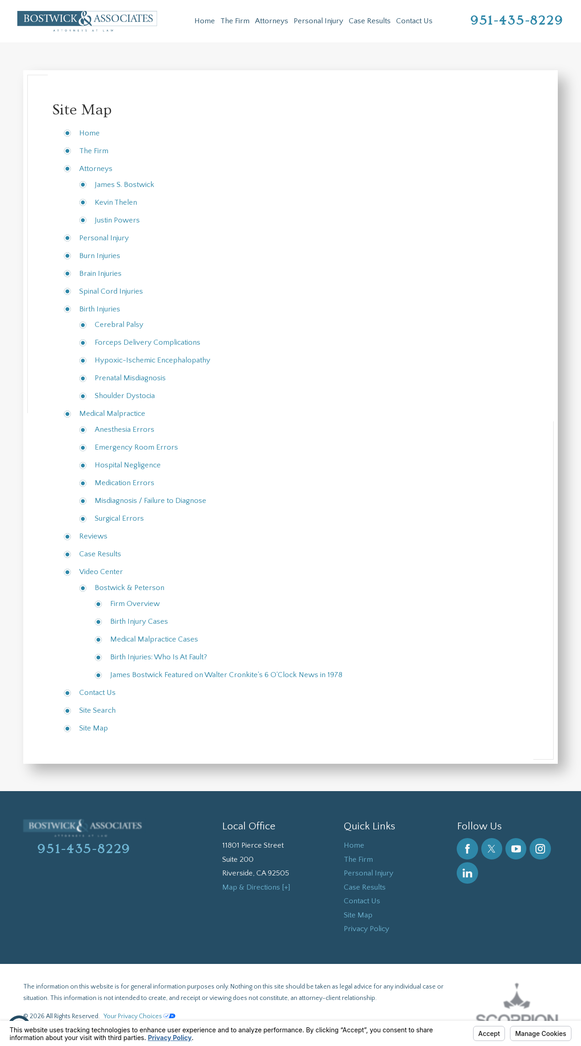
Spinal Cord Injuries (111, 291)
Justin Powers (117, 220)
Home (204, 21)
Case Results (370, 21)
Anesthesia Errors (124, 429)
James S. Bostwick (124, 185)
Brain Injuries (100, 273)
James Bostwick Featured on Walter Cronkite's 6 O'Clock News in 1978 (226, 675)
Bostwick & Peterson (129, 588)
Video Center (101, 572)
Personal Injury (318, 21)
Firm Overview (135, 604)
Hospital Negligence (128, 465)
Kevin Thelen (116, 202)
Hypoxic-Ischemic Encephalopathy (152, 360)
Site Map (93, 728)
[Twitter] (492, 849)
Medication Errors (124, 483)
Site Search (97, 710)
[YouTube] (516, 849)
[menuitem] (205, 21)
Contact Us (414, 21)
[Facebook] (467, 849)
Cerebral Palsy (119, 325)
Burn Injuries (99, 256)
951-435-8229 (517, 21)
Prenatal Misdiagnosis (130, 378)
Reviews (93, 536)
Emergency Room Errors (136, 447)
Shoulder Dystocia (125, 396)
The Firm (235, 21)
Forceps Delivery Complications (147, 342)
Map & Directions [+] (256, 887)
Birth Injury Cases (139, 621)
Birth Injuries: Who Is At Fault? (158, 657)
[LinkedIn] (467, 873)
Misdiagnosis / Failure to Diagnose (150, 501)
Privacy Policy (366, 929)
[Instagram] (540, 849)
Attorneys (271, 21)
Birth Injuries (99, 309)
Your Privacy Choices (139, 1016)
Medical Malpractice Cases (154, 639)
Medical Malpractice (112, 413)
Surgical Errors (119, 518)
